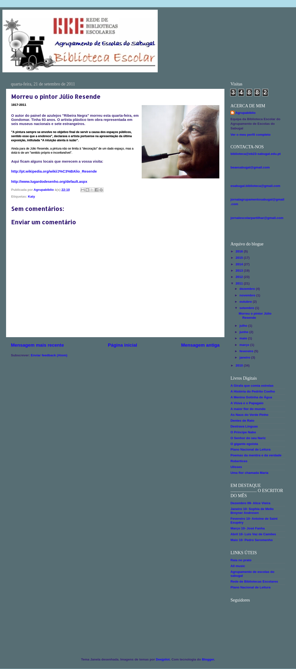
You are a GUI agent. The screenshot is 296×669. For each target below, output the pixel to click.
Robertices (238, 461)
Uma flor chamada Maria (249, 473)
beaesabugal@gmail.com (250, 167)
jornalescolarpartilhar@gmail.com (256, 218)
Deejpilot (163, 659)
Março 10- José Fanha (247, 528)
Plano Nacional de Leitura (250, 449)
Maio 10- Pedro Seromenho (251, 540)
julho (243, 325)
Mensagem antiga (200, 345)
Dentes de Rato (242, 420)
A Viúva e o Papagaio (246, 403)
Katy (31, 196)
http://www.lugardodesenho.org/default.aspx (49, 182)
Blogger (208, 659)
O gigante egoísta (244, 444)
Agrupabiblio (245, 113)
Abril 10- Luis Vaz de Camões (253, 534)
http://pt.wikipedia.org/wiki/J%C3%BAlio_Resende (54, 171)
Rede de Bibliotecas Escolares (254, 581)
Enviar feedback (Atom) (49, 355)
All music (237, 566)
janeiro (245, 357)
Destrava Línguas (244, 426)
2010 (240, 365)
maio (243, 338)
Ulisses (236, 467)
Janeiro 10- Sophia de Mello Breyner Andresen (252, 511)
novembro (247, 295)
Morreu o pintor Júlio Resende (255, 315)
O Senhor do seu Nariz (248, 438)
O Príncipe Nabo (243, 432)
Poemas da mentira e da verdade (255, 455)
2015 (240, 257)
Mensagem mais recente (37, 345)
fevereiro (246, 351)
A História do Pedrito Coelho (252, 391)
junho (244, 332)
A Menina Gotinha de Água (251, 397)
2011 (240, 283)
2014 (240, 264)
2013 (240, 270)
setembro (247, 308)
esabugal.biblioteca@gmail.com (255, 186)
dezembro (247, 289)
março (244, 345)
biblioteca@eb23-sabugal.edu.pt (255, 154)
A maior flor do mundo (247, 409)
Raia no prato (240, 560)
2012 (240, 277)
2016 (240, 251)
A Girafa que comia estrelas (251, 385)
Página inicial (122, 345)
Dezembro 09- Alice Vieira (250, 503)
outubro (246, 301)
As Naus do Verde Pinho (249, 415)
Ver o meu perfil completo (250, 134)
